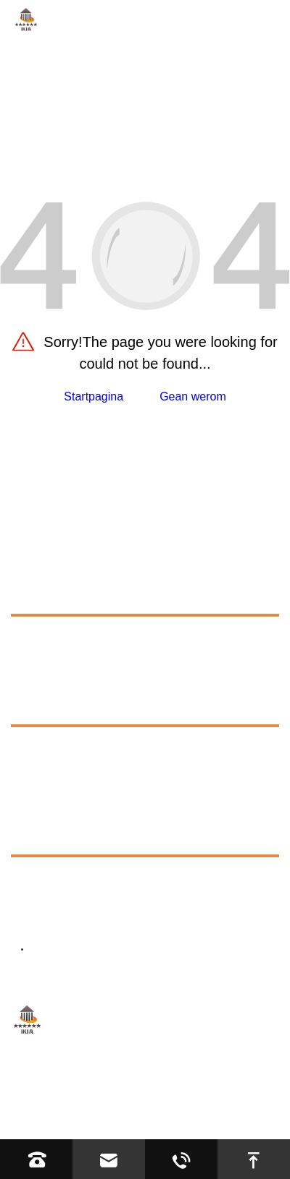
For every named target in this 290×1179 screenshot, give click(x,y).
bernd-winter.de (122, 917)
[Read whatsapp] (181, 1159)
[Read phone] (36, 1159)
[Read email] (108, 1159)
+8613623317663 (108, 881)
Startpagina (93, 396)
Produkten (47, 594)
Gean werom (193, 396)
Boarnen (39, 705)
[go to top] (254, 1159)
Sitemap (223, 1100)
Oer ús (33, 640)
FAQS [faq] (40, 747)
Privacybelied (45, 1118)
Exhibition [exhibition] (50, 773)
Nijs (23, 803)
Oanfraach (47, 672)
